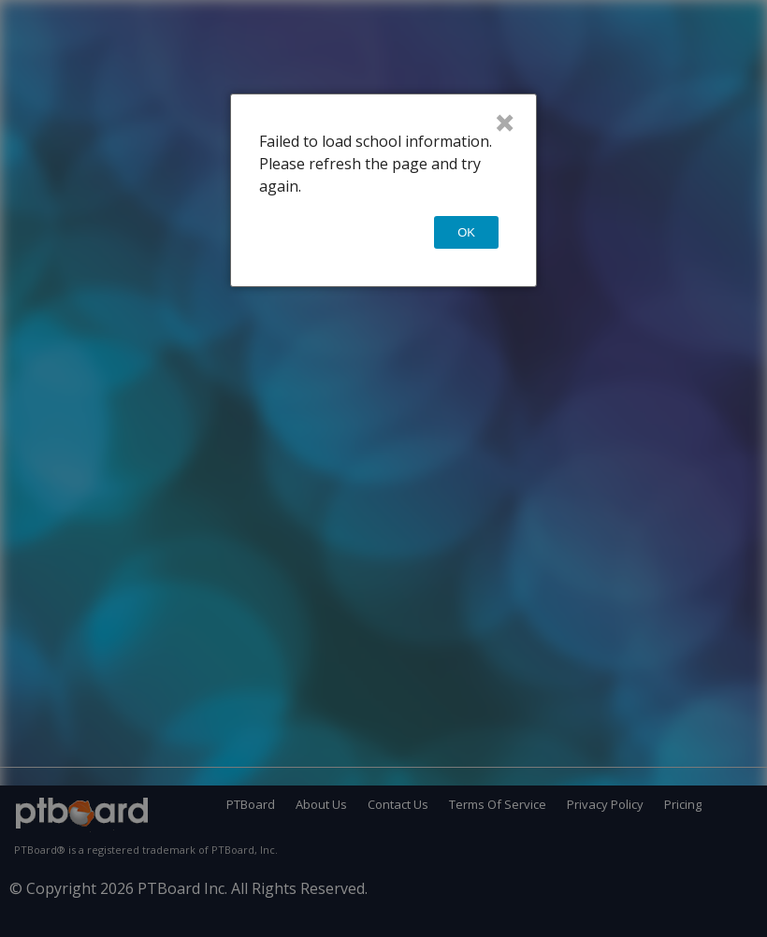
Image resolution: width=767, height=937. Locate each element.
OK (466, 232)
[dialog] (383, 190)
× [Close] (504, 122)
